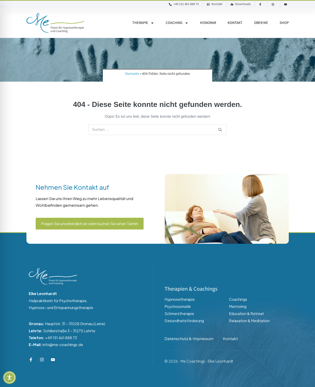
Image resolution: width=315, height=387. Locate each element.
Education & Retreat (246, 313)
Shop (284, 22)
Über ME (261, 22)
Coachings (238, 299)
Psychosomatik (178, 306)
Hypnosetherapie (180, 299)
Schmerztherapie (179, 313)
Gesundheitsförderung (184, 320)
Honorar (208, 22)
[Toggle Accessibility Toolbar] (9, 378)
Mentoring (237, 306)
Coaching (177, 23)
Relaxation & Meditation (249, 320)
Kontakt (235, 22)
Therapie (143, 23)
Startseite (132, 73)
